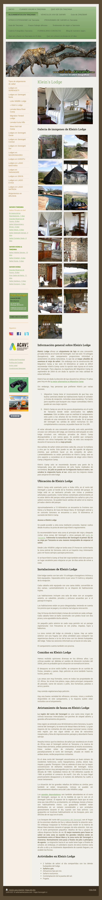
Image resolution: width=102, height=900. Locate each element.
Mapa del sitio (30, 890)
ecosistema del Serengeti (70, 819)
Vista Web (92, 890)
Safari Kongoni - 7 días (17, 284)
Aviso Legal (13, 365)
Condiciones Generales (17, 368)
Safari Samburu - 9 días (17, 281)
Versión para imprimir (15, 890)
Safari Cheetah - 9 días (17, 258)
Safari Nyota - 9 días (16, 261)
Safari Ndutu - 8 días (16, 230)
